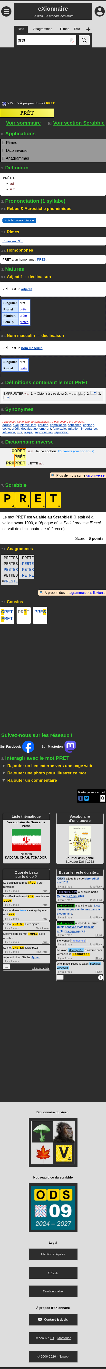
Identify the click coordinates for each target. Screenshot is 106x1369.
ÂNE (12, 915)
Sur (17, 749)
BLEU (7, 902)
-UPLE (33, 934)
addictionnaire (66, 907)
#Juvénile (76, 451)
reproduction (44, 432)
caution (43, 425)
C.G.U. (53, 1274)
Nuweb (63, 1358)
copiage (88, 425)
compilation (58, 425)
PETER (28, 569)
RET (7, 612)
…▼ (93, 393)
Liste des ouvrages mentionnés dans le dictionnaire (78, 911)
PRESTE (11, 581)
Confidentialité (53, 1293)
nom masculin (31, 348)
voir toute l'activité (40, 968)
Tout (38, 929)
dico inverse (95, 475)
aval (16, 425)
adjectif (26, 289)
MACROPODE (81, 956)
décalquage (29, 428)
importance (89, 428)
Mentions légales (53, 1256)
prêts (23, 309)
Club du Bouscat (67, 893)
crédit (15, 428)
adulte (6, 425)
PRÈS (41, 259)
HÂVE (31, 884)
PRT (23, 612)
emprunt (45, 428)
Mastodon (64, 1340)
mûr (19, 432)
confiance (74, 425)
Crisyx (61, 880)
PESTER (11, 569)
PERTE (28, 564)
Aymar (35, 957)
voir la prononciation (19, 220)
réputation (61, 432)
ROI (31, 898)
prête (23, 315)
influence (8, 432)
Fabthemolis (78, 942)
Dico (13, 103)
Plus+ (45, 892)
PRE (40, 612)
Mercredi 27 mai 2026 (70, 898)
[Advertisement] (53, 71)
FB (52, 1340)
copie (6, 428)
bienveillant (28, 425)
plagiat (28, 432)
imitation (73, 428)
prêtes (24, 322)
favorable (59, 428)
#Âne (22, 911)
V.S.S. (18, 925)
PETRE (28, 575)
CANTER (18, 948)
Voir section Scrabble (76, 123)
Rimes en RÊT (12, 241)
